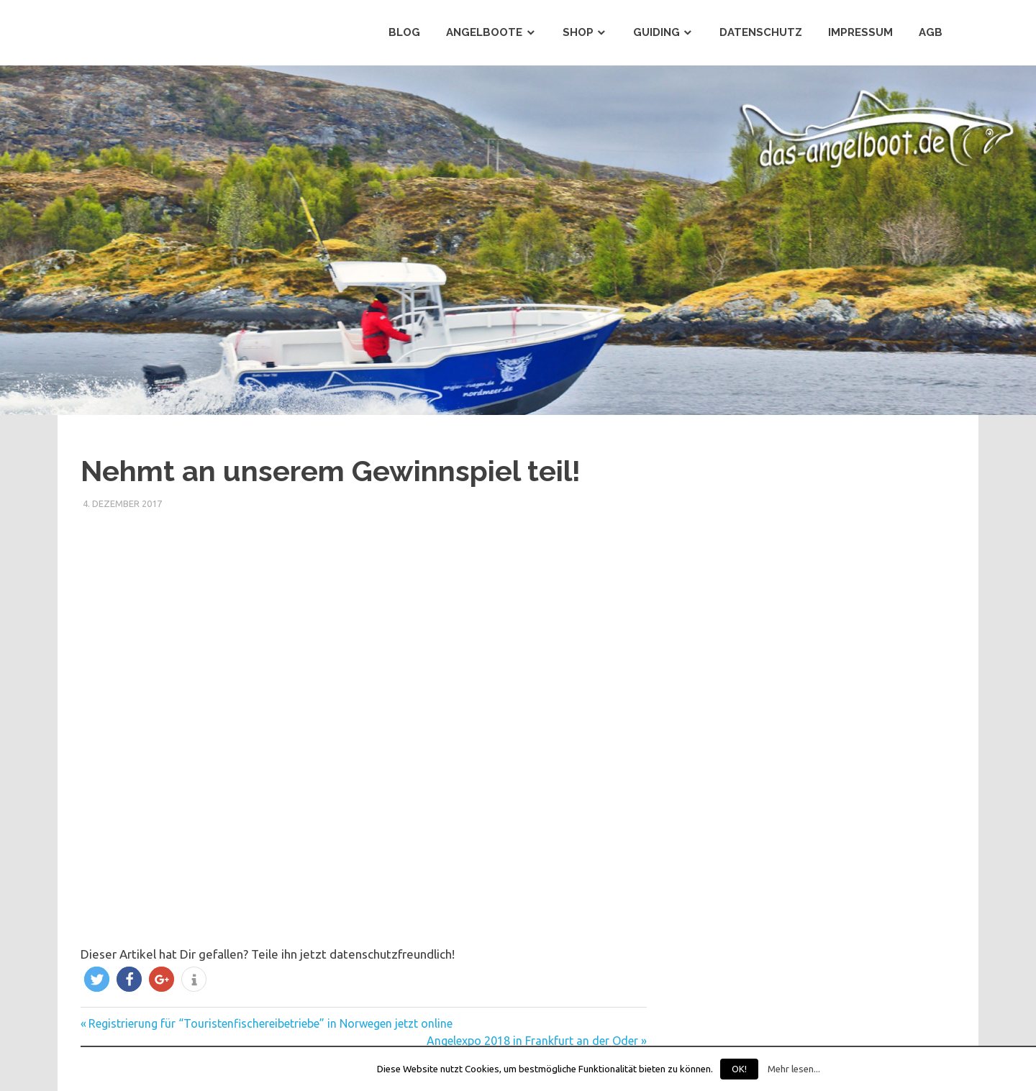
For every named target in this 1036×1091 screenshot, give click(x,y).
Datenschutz (760, 32)
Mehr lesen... (794, 1069)
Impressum (860, 32)
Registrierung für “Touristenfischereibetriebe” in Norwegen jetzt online (270, 1023)
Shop (578, 32)
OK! (739, 1069)
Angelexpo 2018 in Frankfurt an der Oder (532, 1040)
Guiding (656, 32)
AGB (930, 32)
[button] (96, 979)
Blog (404, 32)
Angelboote (484, 32)
